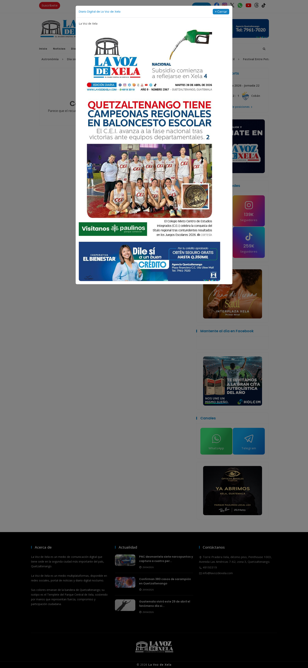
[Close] (221, 11)
